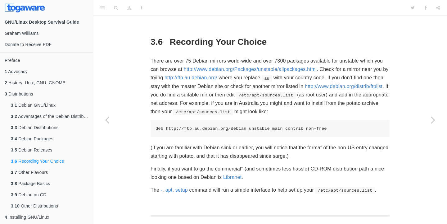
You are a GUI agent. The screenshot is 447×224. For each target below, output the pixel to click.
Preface (12, 60)
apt (169, 190)
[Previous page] (107, 120)
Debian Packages (32, 138)
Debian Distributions (34, 127)
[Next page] (433, 120)
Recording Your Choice (37, 161)
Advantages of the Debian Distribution (52, 116)
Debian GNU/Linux (33, 105)
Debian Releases (31, 149)
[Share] (438, 8)
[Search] (116, 8)
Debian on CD (29, 194)
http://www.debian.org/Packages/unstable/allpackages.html (250, 69)
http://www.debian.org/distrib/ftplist (343, 86)
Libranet (232, 177)
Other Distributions (34, 205)
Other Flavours (29, 172)
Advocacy (16, 71)
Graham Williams (22, 33)
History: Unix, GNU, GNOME (35, 82)
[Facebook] (425, 8)
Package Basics (30, 183)
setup (181, 190)
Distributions (19, 93)
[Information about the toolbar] (141, 8)
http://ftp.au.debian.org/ (191, 77)
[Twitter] (412, 8)
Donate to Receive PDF (28, 44)
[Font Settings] (129, 8)
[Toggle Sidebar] (102, 8)
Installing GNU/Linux (27, 217)
